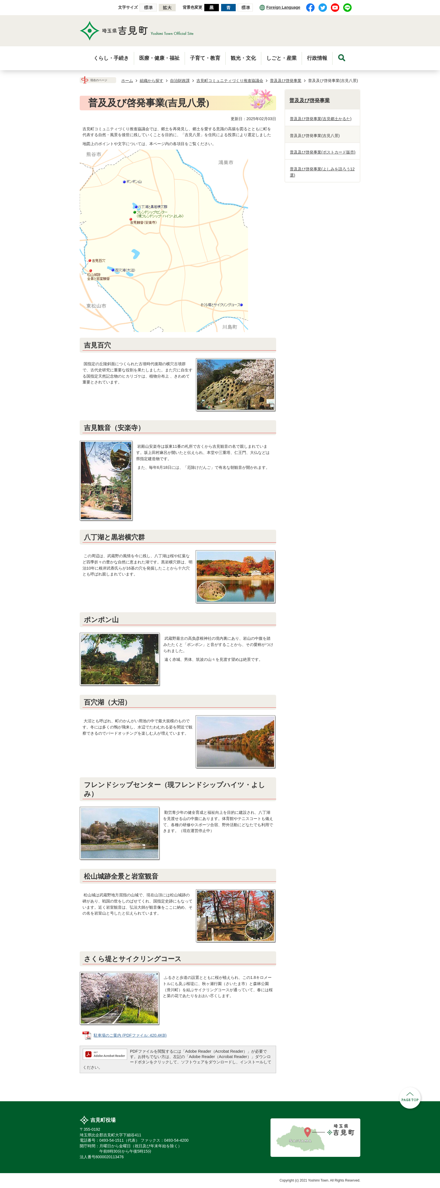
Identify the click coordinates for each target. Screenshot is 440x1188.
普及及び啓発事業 (285, 80)
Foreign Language (283, 7)
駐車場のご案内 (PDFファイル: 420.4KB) (130, 1035)
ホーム (127, 80)
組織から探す (151, 80)
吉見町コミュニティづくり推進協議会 (229, 80)
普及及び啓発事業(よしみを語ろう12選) (322, 172)
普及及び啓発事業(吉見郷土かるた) (321, 118)
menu (341, 57)
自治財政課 (180, 80)
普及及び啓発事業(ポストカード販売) (323, 152)
